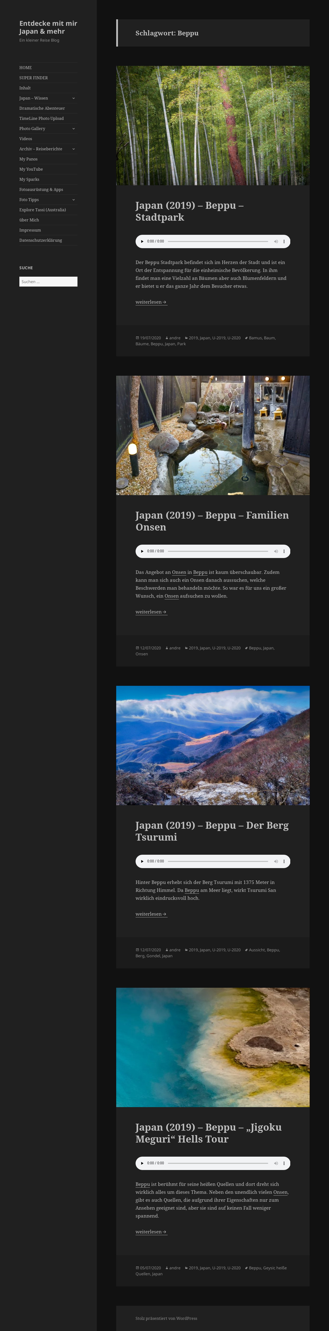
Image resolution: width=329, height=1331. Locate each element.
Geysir (268, 1268)
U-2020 (234, 338)
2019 (193, 338)
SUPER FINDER (33, 77)
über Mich (29, 220)
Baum (269, 338)
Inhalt (25, 88)
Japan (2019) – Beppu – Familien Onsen (212, 520)
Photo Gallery (32, 128)
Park (181, 343)
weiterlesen (152, 302)
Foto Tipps (29, 199)
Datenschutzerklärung (40, 240)
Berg (140, 955)
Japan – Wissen (33, 98)
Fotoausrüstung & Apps (41, 189)
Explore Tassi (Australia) (42, 210)
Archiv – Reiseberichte (40, 149)
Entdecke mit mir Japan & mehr (48, 27)
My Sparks (29, 179)
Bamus (255, 338)
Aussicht (257, 950)
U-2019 (218, 338)
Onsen (179, 572)
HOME (25, 67)
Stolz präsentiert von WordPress (166, 1318)
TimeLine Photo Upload (41, 118)
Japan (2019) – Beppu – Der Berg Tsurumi (212, 830)
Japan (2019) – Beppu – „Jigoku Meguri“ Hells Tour (209, 1132)
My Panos (28, 159)
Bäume (142, 343)
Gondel (153, 955)
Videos (25, 138)
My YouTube (31, 169)
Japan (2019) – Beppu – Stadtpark (190, 210)
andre (175, 338)
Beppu (157, 343)
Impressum (30, 230)
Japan (205, 338)
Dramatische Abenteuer (42, 108)
